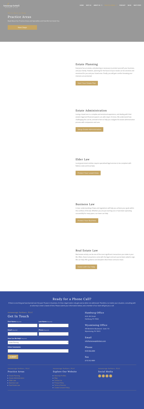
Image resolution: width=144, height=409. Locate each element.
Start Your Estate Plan (87, 83)
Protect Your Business (87, 220)
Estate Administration (16, 378)
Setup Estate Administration (89, 129)
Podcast (122, 5)
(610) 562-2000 (90, 351)
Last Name (45, 321)
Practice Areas (110, 5)
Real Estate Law (14, 385)
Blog (129, 5)
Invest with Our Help (86, 267)
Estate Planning (14, 376)
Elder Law (12, 380)
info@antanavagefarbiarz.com (95, 341)
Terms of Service (60, 385)
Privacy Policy (59, 383)
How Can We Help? (17, 338)
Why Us (88, 5)
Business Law (13, 383)
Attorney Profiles (60, 376)
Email (12, 330)
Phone (44, 330)
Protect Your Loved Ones (88, 173)
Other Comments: (14, 347)
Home (82, 5)
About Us (97, 5)
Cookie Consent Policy (62, 388)
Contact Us (58, 380)
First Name (14, 321)
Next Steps (137, 5)
